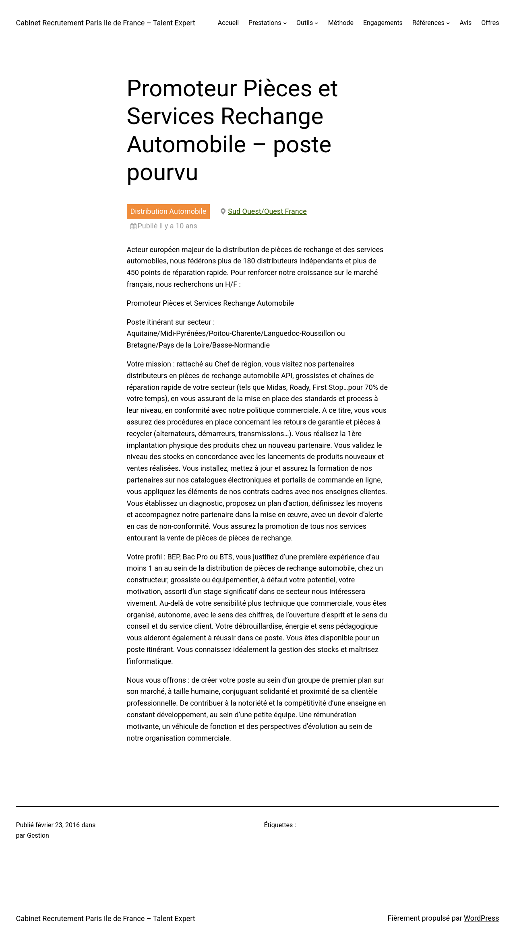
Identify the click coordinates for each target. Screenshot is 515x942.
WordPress (481, 918)
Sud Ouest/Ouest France (267, 211)
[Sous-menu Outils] (316, 23)
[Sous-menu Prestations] (285, 23)
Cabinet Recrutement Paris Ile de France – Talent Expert (105, 23)
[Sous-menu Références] (448, 23)
